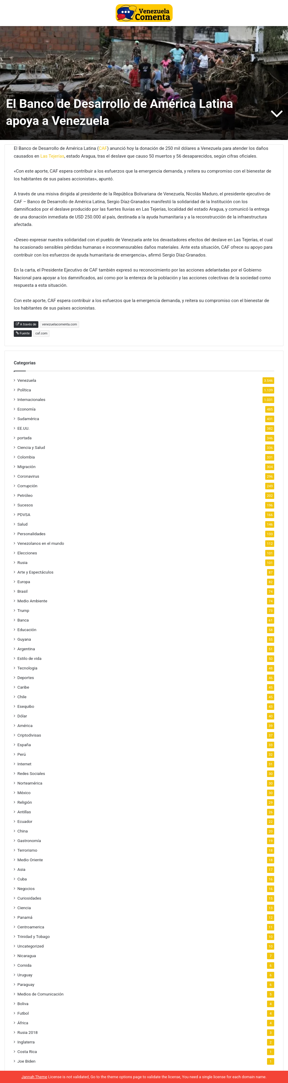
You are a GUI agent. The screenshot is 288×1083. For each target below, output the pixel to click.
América (25, 725)
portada (24, 437)
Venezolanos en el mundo (40, 543)
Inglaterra (26, 1042)
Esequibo (25, 706)
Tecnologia (27, 668)
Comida (24, 965)
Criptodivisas (29, 735)
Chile (21, 696)
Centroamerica (30, 926)
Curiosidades (29, 898)
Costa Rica (27, 1051)
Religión (24, 802)
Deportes (25, 677)
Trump (23, 610)
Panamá (24, 917)
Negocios (26, 888)
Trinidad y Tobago (33, 936)
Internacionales (31, 399)
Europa (23, 581)
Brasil (22, 591)
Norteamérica (29, 783)
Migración (26, 466)
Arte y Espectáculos (35, 572)
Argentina (26, 648)
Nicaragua (26, 955)
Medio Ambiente (32, 600)
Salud (22, 524)
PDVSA (23, 514)
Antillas (24, 811)
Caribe (23, 687)
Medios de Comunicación (40, 994)
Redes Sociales (31, 773)
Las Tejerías (52, 156)
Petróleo (25, 495)
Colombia (26, 457)
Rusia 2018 (27, 1032)
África (22, 1022)
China (22, 831)
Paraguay (25, 984)
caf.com (41, 333)
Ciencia (24, 907)
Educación (26, 629)
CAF (103, 148)
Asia (21, 869)
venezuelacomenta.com (59, 324)
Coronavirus (28, 476)
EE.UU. (23, 428)
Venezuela (26, 380)
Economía (26, 409)
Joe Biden (26, 1061)
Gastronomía (29, 840)
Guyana (24, 639)
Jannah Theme (34, 1077)
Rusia (22, 562)
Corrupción (27, 485)
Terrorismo (27, 850)
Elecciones (27, 552)
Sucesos (25, 505)
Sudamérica (28, 418)
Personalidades (31, 533)
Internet (24, 763)
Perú (21, 754)
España (24, 744)
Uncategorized (30, 946)
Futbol (23, 1013)
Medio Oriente (30, 859)
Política (24, 389)
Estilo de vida (29, 658)
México (24, 792)
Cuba (22, 879)
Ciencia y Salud (31, 447)
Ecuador (24, 821)
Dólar (22, 716)
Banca (23, 620)
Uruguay (24, 974)
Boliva (22, 1003)
